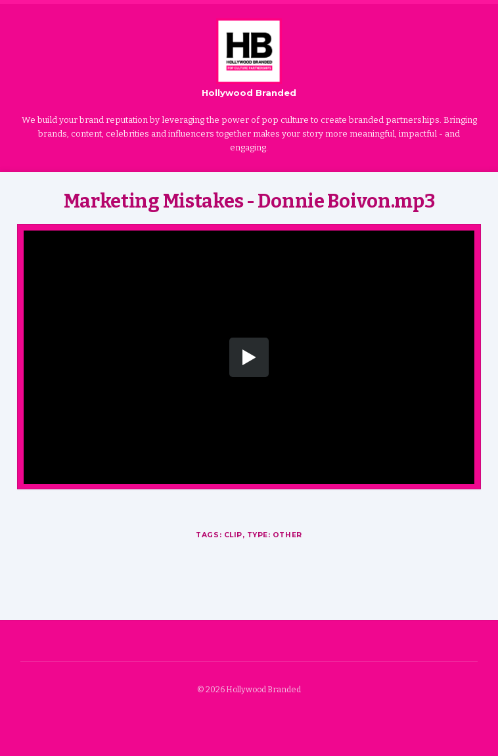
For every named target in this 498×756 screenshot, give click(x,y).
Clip (233, 535)
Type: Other (274, 535)
